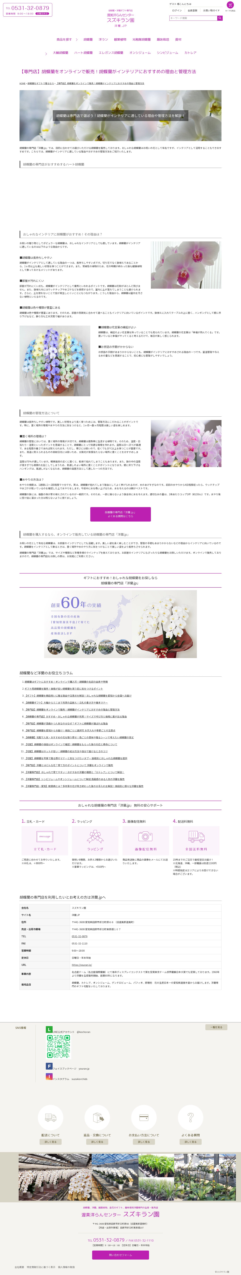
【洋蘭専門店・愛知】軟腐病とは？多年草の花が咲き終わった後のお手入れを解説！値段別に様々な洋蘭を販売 (84, 786)
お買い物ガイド (211, 10)
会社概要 (19, 1267)
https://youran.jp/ (82, 965)
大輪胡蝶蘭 (60, 53)
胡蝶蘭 (88, 39)
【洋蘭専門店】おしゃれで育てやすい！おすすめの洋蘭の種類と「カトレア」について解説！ (74, 772)
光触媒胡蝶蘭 (141, 39)
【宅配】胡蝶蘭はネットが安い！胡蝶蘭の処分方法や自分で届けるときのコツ (66, 751)
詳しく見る (51, 1141)
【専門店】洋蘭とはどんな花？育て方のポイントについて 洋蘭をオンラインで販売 (69, 765)
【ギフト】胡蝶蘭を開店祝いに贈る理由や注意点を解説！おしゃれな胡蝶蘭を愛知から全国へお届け (78, 695)
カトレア (190, 53)
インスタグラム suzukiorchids (66, 1079)
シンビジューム (167, 53)
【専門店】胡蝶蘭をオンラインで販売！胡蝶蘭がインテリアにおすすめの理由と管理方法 (72, 709)
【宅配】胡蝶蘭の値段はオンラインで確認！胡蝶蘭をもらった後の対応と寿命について (71, 744)
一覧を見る (216, 1027)
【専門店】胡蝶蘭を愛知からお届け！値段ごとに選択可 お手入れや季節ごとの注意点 (70, 730)
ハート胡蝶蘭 (83, 53)
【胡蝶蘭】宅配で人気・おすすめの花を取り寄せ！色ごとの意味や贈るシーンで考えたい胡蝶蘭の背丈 (79, 737)
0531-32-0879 (79, 936)
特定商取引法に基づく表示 (41, 1267)
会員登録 (192, 10)
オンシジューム (140, 53)
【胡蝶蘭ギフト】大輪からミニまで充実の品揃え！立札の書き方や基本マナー (66, 702)
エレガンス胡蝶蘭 (111, 53)
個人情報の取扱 (66, 1267)
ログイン (177, 10)
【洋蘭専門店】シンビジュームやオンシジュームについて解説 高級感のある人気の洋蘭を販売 (75, 779)
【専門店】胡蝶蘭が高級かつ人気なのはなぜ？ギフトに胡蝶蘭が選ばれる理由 (66, 723)
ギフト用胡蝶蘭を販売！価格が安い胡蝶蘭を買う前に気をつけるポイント (64, 688)
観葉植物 (120, 39)
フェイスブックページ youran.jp (67, 1068)
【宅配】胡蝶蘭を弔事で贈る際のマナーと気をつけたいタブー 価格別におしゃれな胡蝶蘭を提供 (76, 758)
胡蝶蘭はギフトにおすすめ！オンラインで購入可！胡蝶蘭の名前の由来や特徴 (66, 681)
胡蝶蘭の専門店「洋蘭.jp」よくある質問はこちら (120, 514)
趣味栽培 (163, 39)
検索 (220, 18)
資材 (178, 39)
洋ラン (103, 39)
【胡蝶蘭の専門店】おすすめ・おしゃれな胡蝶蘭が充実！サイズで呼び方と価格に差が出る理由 (76, 716)
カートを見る (230, 10)
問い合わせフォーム (120, 1255)
